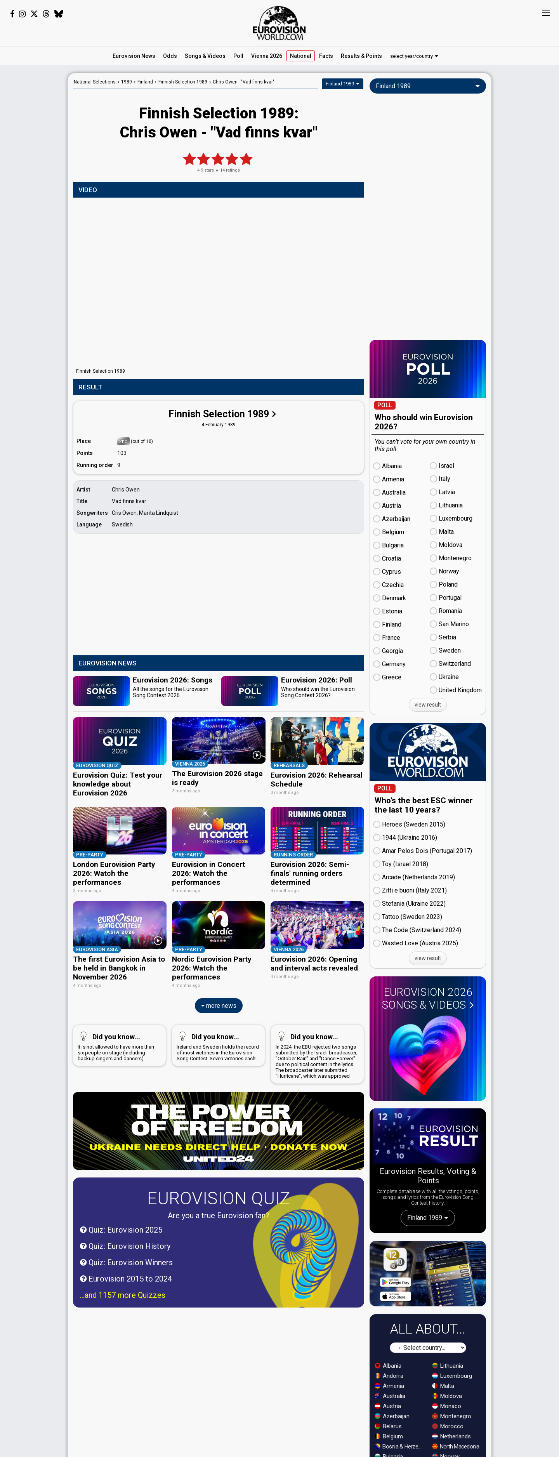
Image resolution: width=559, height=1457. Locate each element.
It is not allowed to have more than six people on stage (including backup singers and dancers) (118, 1041)
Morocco (448, 1426)
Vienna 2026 (266, 56)
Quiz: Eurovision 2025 (121, 1225)
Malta (443, 1385)
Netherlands (451, 1436)
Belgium (389, 1436)
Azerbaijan (392, 1416)
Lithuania (447, 1365)
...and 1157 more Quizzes (122, 1290)
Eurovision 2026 (428, 998)
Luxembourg (452, 1375)
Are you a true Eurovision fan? (218, 1211)
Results (361, 56)
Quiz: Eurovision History (125, 1241)
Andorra (389, 1375)
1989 (126, 82)
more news (218, 1001)
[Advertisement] (33, 189)
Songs (205, 56)
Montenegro (451, 1416)
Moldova (447, 1396)
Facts (326, 56)
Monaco (446, 1406)
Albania (388, 1365)
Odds (170, 56)
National (300, 56)
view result (428, 705)
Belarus (388, 1426)
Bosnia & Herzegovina (400, 1446)
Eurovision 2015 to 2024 (126, 1274)
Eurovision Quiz (218, 1193)
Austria (388, 1406)
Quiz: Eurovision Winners (126, 1258)
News (134, 56)
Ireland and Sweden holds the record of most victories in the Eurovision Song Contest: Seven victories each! (218, 1041)
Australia (390, 1396)
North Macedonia (455, 1446)
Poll (238, 56)
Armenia (389, 1385)
